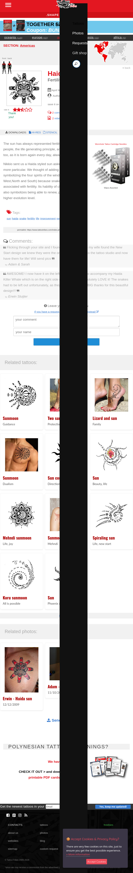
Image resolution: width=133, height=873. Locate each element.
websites (13, 840)
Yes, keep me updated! (113, 806)
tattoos (44, 824)
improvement (48, 218)
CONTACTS (15, 824)
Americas (27, 45)
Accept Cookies (96, 861)
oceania (13, 37)
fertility (31, 218)
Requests (80, 43)
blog (42, 840)
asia (93, 37)
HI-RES (34, 132)
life (37, 218)
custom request (49, 848)
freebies (108, 824)
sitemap (12, 848)
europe (40, 37)
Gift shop (79, 53)
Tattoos (78, 23)
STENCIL (49, 132)
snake (22, 218)
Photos (78, 33)
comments (57, 112)
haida (15, 218)
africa (119, 37)
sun (9, 218)
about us (13, 832)
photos (44, 832)
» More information (78, 854)
